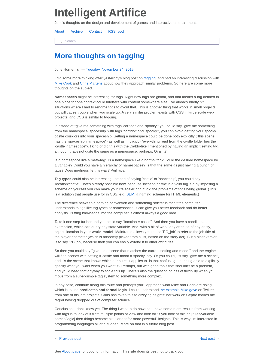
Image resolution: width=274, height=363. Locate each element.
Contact (95, 31)
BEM (130, 194)
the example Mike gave (178, 290)
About (59, 31)
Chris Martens (91, 83)
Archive (77, 31)
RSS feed (116, 31)
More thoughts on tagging (99, 56)
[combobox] (137, 41)
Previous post (70, 339)
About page (71, 351)
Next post (207, 339)
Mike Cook (63, 83)
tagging (150, 78)
